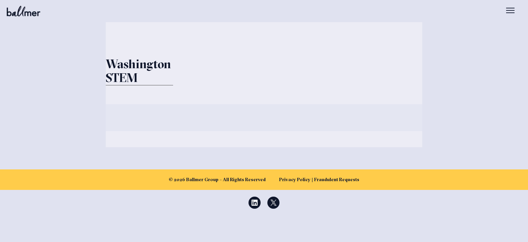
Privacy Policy (294, 179)
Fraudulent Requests (336, 179)
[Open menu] (510, 11)
